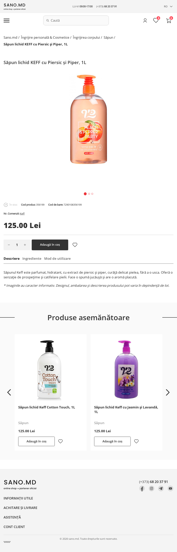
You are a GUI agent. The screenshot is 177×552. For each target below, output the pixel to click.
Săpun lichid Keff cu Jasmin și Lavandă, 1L (126, 409)
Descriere (12, 258)
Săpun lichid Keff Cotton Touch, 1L (46, 407)
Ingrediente (31, 258)
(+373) (106, 6)
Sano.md (10, 37)
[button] (85, 193)
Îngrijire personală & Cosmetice (45, 37)
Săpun (108, 37)
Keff (22, 213)
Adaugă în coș (50, 244)
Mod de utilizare (57, 258)
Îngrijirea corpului (86, 37)
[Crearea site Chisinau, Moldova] (7, 542)
